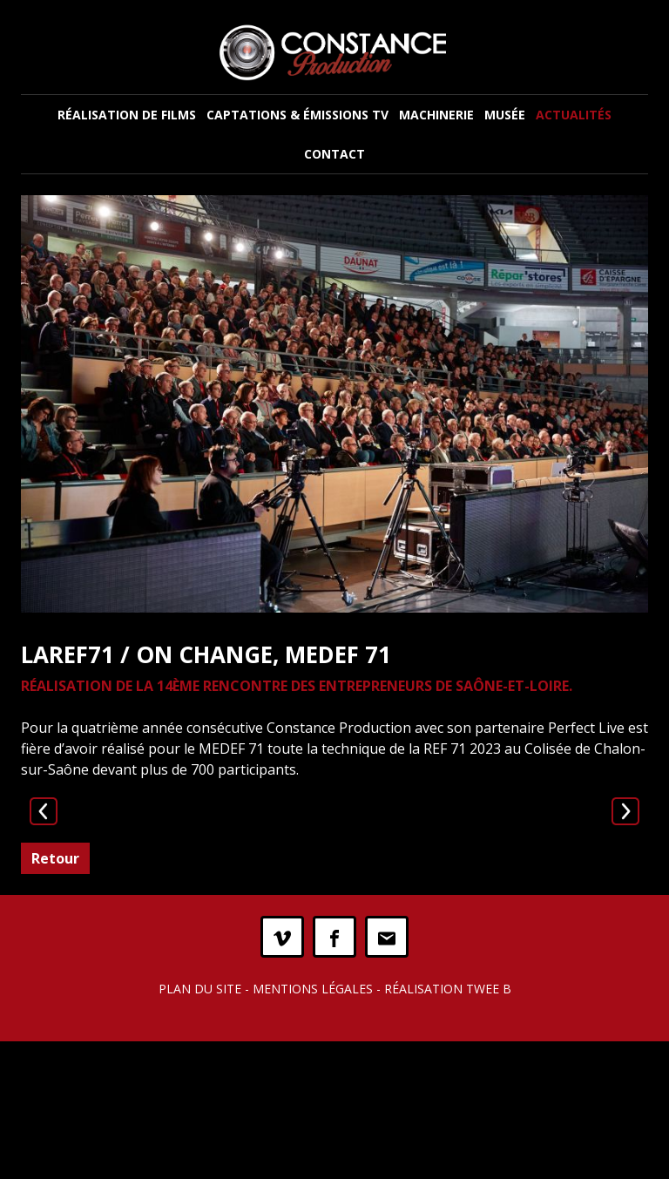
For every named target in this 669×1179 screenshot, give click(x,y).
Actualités (574, 114)
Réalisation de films (126, 114)
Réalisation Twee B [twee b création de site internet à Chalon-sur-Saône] (447, 1126)
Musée (504, 114)
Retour (55, 996)
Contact (334, 154)
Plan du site (200, 1126)
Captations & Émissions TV (297, 114)
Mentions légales (313, 1126)
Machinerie (436, 114)
